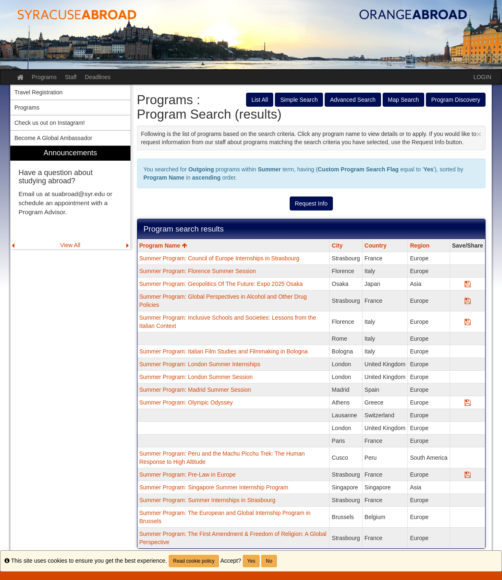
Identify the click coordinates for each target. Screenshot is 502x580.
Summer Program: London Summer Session (196, 377)
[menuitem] (70, 197)
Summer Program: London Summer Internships (199, 364)
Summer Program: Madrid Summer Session (195, 389)
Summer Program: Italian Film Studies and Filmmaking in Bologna (223, 351)
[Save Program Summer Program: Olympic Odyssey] (468, 402)
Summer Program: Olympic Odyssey (186, 402)
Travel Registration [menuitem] (38, 92)
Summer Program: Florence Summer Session (197, 271)
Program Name (163, 245)
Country (376, 245)
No (269, 561)
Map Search (403, 99)
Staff (71, 77)
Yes (251, 561)
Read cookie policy (194, 561)
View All (70, 245)
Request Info (311, 203)
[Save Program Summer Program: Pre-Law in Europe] (468, 474)
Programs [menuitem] (27, 107)
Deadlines (97, 77)
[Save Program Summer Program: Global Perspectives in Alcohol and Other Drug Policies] (468, 300)
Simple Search (299, 99)
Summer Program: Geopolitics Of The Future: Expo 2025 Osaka (221, 284)
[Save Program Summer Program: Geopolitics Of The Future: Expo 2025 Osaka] (468, 284)
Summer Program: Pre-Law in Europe (187, 474)
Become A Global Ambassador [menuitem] (53, 138)
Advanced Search (353, 99)
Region (419, 245)
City (337, 245)
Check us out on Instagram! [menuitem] (49, 122)
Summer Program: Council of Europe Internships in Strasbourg (219, 258)
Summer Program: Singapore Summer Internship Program (213, 487)
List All (259, 99)
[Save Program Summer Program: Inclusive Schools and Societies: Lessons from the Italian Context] (468, 321)
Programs (44, 77)
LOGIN (482, 77)
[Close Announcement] (478, 134)
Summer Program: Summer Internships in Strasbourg (207, 500)
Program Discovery (455, 99)
